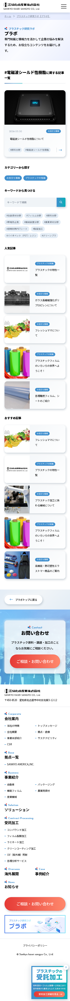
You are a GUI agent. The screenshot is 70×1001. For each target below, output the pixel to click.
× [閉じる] (66, 967)
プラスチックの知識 (35, 178)
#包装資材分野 (14, 216)
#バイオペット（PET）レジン (21, 236)
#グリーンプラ (49, 236)
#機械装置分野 (31, 222)
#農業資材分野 (51, 222)
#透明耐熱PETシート (17, 229)
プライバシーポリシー (35, 950)
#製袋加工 (38, 229)
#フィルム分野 (34, 216)
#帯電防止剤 (13, 222)
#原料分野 (51, 216)
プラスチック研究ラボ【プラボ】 (33, 16)
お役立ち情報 (13, 178)
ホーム (7, 16)
